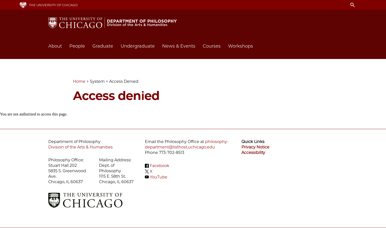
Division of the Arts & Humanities (80, 147)
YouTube (158, 176)
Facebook (159, 165)
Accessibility (253, 152)
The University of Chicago (53, 5)
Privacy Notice (255, 147)
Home (79, 81)
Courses (212, 46)
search (353, 5)
